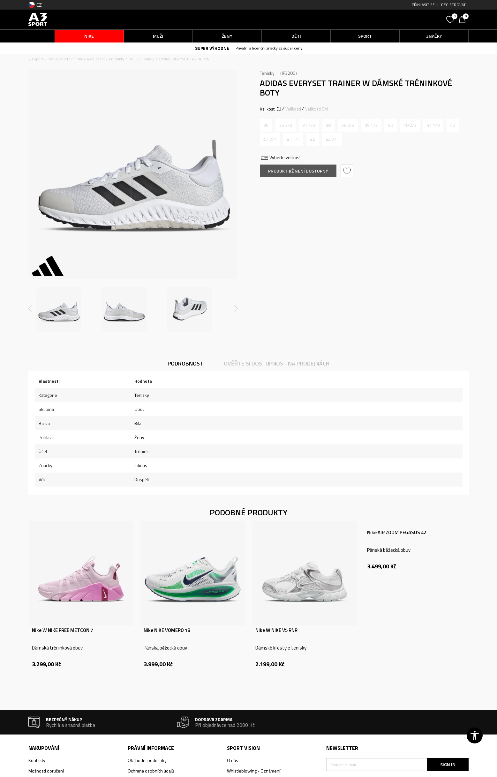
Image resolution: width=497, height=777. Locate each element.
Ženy (139, 437)
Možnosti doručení (46, 770)
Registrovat (453, 5)
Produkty (116, 59)
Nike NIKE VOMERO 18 (167, 630)
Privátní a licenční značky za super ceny (269, 48)
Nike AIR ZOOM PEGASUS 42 (396, 532)
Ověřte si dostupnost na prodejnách (276, 363)
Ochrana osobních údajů (151, 770)
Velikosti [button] (293, 109)
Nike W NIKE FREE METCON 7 (62, 630)
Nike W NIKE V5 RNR (276, 630)
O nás (232, 760)
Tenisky (148, 59)
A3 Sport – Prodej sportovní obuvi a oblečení (66, 59)
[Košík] (464, 19)
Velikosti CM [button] (316, 109)
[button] (395, 19)
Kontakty (36, 760)
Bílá (137, 423)
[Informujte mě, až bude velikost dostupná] (266, 125)
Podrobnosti (186, 363)
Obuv (133, 59)
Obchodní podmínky (147, 760)
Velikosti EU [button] (270, 109)
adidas (140, 465)
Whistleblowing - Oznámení (253, 770)
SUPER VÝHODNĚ (212, 48)
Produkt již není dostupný (298, 170)
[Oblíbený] (451, 19)
